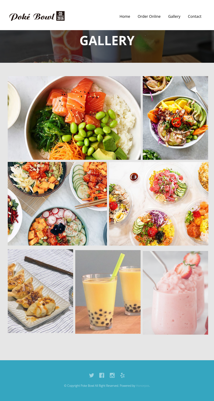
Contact (194, 16)
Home (125, 16)
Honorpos (142, 386)
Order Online (149, 16)
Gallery (174, 16)
